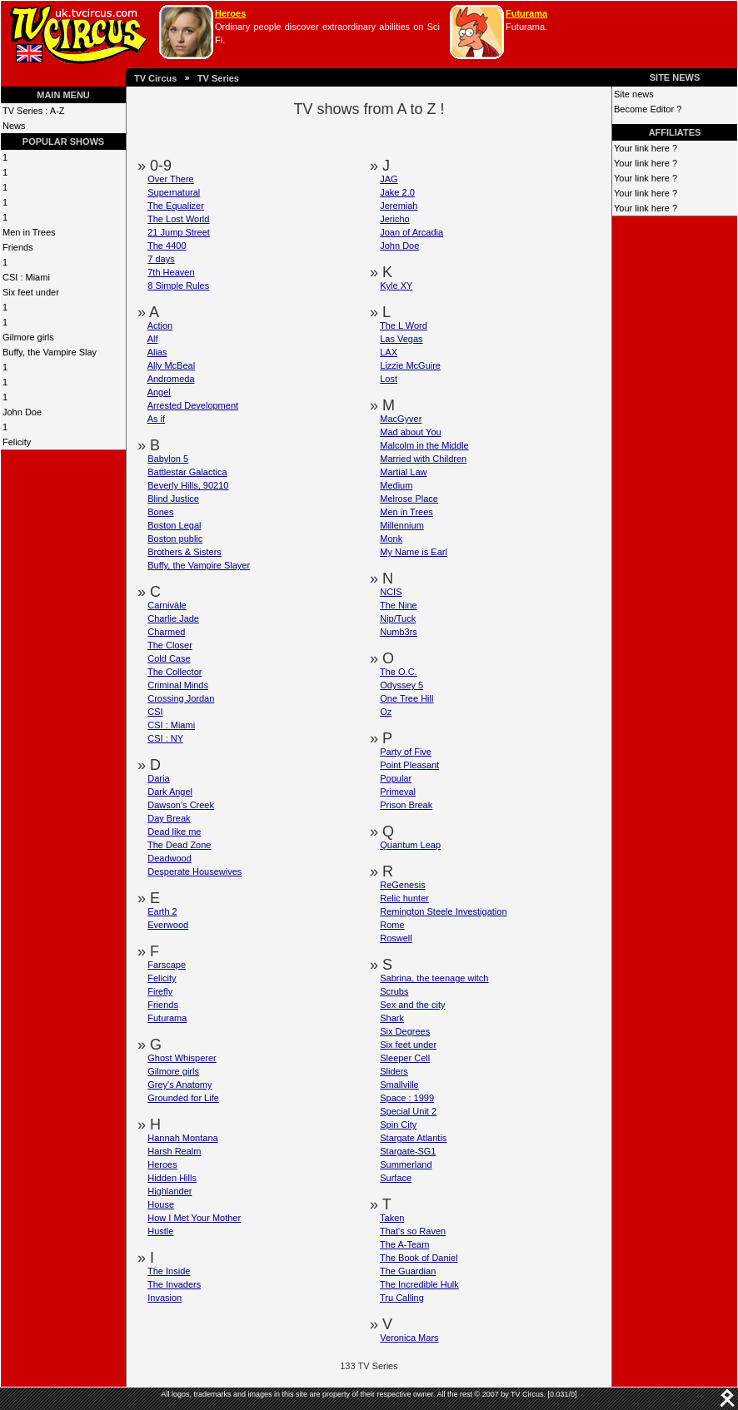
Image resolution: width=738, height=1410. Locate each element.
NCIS (390, 592)
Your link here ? (645, 148)
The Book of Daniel (419, 1258)
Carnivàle (166, 605)
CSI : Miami (26, 277)
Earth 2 (162, 911)
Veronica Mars (409, 1338)
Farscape (166, 965)
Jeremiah (398, 206)
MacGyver (400, 419)
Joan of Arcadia (411, 232)
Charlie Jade (173, 618)
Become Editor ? (647, 109)
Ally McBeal (171, 365)
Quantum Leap (410, 845)
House (160, 1204)
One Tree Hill (406, 698)
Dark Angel (169, 792)
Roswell (396, 938)
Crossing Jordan (180, 698)
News (14, 126)
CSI (154, 712)
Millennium (402, 525)
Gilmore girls (28, 337)
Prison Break (406, 805)
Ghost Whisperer (182, 1058)
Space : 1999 (407, 1098)
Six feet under (30, 292)
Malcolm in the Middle (424, 445)
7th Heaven (170, 272)
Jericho (394, 219)
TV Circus (155, 78)
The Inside (168, 1271)
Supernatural (173, 192)
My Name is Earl (413, 552)
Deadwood (169, 858)
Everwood (167, 925)
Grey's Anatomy (179, 1085)
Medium (396, 485)
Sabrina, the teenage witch (434, 978)
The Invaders (174, 1284)
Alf (152, 339)
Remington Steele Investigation (443, 911)
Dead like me (174, 832)
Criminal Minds (177, 685)
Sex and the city (412, 1005)
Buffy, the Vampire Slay (49, 352)
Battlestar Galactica (187, 472)
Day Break (168, 818)
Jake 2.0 (397, 192)
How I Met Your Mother (194, 1218)
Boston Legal (174, 525)
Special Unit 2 (408, 1111)
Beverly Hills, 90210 (187, 485)
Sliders (394, 1071)
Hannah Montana (182, 1138)
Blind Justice (173, 499)
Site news (634, 94)
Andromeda (171, 379)
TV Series (218, 78)
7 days (160, 259)
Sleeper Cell (405, 1058)
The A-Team (404, 1244)
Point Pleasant (409, 765)
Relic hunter (404, 898)
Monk (391, 539)
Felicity (16, 442)
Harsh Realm (174, 1151)
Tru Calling (402, 1298)
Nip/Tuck (398, 618)
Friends (17, 247)
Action (160, 325)
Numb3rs (398, 632)
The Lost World (178, 219)
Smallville (399, 1085)
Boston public (174, 539)
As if (156, 419)
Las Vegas (401, 339)
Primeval (398, 792)
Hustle (160, 1231)
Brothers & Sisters (184, 552)
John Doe (22, 412)
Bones (160, 512)
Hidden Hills (172, 1178)
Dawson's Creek (180, 805)
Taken (392, 1218)
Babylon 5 (167, 459)
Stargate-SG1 (408, 1151)
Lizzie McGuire (410, 365)
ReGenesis (402, 885)
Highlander (169, 1191)
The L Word (403, 325)
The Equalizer (175, 206)
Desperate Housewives (194, 871)
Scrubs (394, 991)
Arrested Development (192, 405)
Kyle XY (396, 285)
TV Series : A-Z (33, 111)
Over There (170, 179)
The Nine (398, 605)
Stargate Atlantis (413, 1138)
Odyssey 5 (401, 685)
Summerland (405, 1164)
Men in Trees (29, 232)
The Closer (169, 645)
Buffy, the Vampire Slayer (198, 565)
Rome (392, 925)
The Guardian (408, 1271)
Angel (159, 392)
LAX (388, 352)
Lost (388, 379)
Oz (385, 712)
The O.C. (398, 672)
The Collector (174, 672)
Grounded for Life (183, 1098)
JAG (388, 179)
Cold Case (168, 658)
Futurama (526, 13)
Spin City (398, 1124)
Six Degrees (405, 1031)
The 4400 (166, 246)
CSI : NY (165, 738)
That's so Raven (413, 1231)
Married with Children (423, 459)
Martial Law (403, 472)
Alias (157, 352)
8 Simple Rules (178, 285)
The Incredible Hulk (419, 1284)
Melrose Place (409, 499)
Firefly (159, 991)
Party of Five (405, 752)
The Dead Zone (179, 845)
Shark (392, 1018)
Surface (395, 1178)
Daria (158, 778)
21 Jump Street (178, 232)
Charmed (166, 632)
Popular (395, 778)
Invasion (164, 1298)
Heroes (230, 13)
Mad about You (410, 432)
